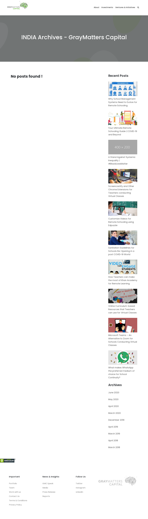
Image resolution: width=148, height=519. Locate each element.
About (96, 7)
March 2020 (114, 413)
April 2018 (113, 440)
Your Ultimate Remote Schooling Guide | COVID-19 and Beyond (122, 131)
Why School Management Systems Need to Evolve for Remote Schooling (122, 102)
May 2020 (113, 399)
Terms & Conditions (18, 500)
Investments (107, 7)
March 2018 (114, 447)
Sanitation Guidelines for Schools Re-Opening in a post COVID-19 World (121, 251)
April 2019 (113, 426)
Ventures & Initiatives (125, 7)
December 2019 (116, 419)
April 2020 (113, 406)
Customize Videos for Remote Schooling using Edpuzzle (121, 222)
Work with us (15, 492)
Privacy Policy (15, 504)
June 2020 (113, 392)
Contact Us (14, 496)
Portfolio (13, 483)
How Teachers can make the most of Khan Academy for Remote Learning (122, 280)
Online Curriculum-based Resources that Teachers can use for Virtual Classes (122, 309)
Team (11, 487)
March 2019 (114, 433)
